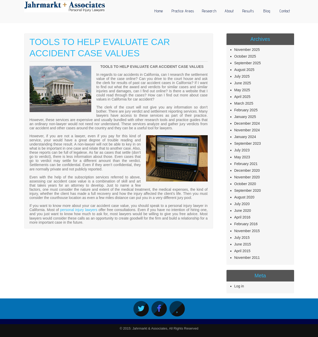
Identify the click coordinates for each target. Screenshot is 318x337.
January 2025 (245, 117)
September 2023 (247, 143)
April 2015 (242, 251)
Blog (266, 11)
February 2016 (246, 224)
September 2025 (247, 63)
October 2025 (245, 56)
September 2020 (247, 190)
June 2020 (242, 210)
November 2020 (247, 177)
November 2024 (247, 130)
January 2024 (245, 137)
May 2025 (242, 90)
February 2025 (246, 110)
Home (158, 11)
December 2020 (247, 170)
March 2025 (243, 103)
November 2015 (247, 231)
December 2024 (247, 123)
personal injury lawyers (78, 210)
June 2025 (242, 83)
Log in (239, 286)
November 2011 (247, 258)
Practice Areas (182, 11)
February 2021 (246, 164)
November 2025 (247, 50)
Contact (285, 11)
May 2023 (242, 157)
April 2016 (242, 217)
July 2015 (242, 237)
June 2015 (242, 244)
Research (209, 11)
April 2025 (242, 97)
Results (248, 11)
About (229, 11)
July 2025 (242, 76)
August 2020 (244, 197)
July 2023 (242, 150)
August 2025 (244, 70)
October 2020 (245, 184)
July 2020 (242, 204)
